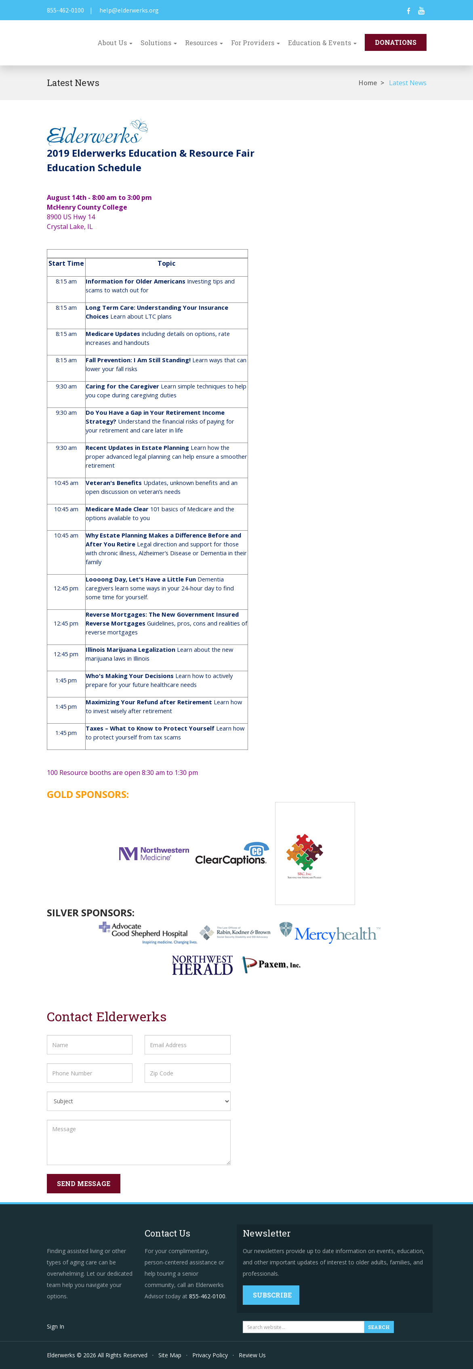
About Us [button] (114, 42)
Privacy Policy (210, 1355)
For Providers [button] (255, 42)
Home (368, 82)
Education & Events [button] (322, 42)
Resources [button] (204, 42)
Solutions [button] (159, 42)
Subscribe (272, 1295)
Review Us (252, 1355)
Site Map (169, 1355)
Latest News (408, 82)
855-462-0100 (65, 10)
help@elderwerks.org (129, 10)
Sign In (55, 1326)
